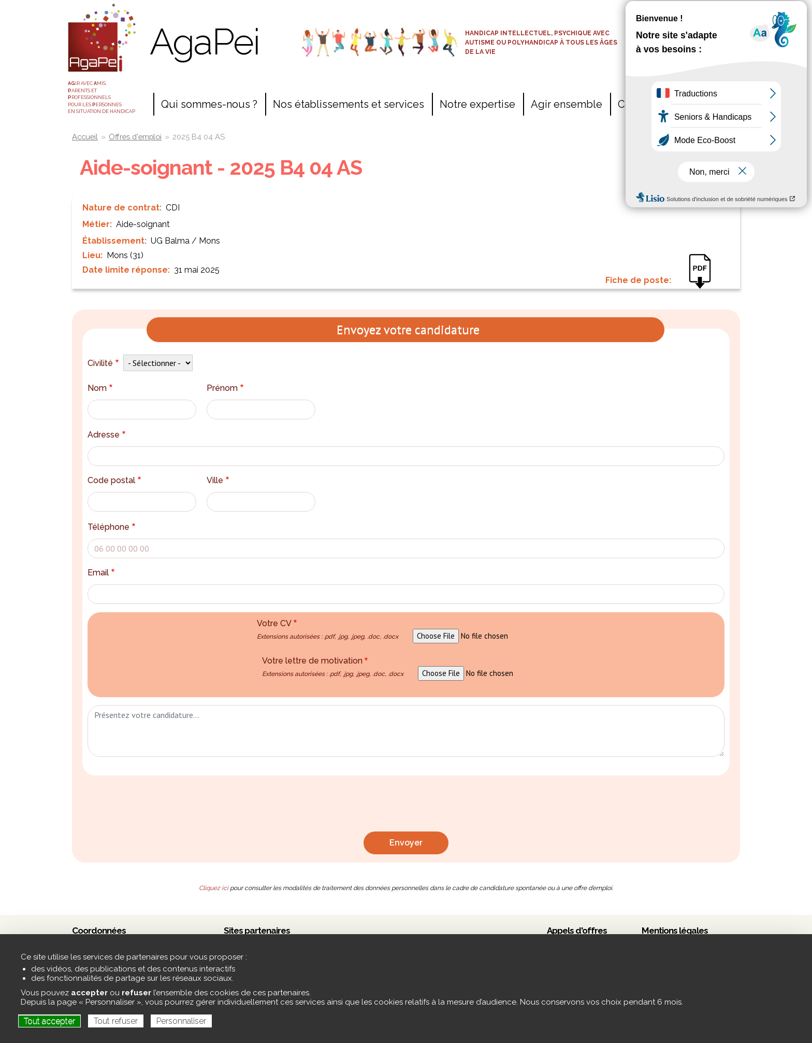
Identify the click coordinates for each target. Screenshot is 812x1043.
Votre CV (327, 629)
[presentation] (406, 806)
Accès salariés (685, 14)
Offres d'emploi (135, 136)
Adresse (108, 435)
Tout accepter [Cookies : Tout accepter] (49, 1021)
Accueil (85, 136)
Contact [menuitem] (636, 104)
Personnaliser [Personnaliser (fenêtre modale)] (181, 1021)
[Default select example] (158, 363)
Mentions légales (675, 930)
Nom (101, 388)
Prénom (226, 388)
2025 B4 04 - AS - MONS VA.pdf (705, 278)
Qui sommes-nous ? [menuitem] (209, 104)
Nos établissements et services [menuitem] (348, 104)
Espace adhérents (685, 32)
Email (102, 572)
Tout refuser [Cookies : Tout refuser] (116, 1021)
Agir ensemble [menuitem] (566, 104)
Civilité (104, 363)
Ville (219, 480)
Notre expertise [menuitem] (477, 104)
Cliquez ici (213, 888)
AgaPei (204, 41)
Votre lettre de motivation (332, 667)
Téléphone (113, 527)
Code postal (115, 480)
